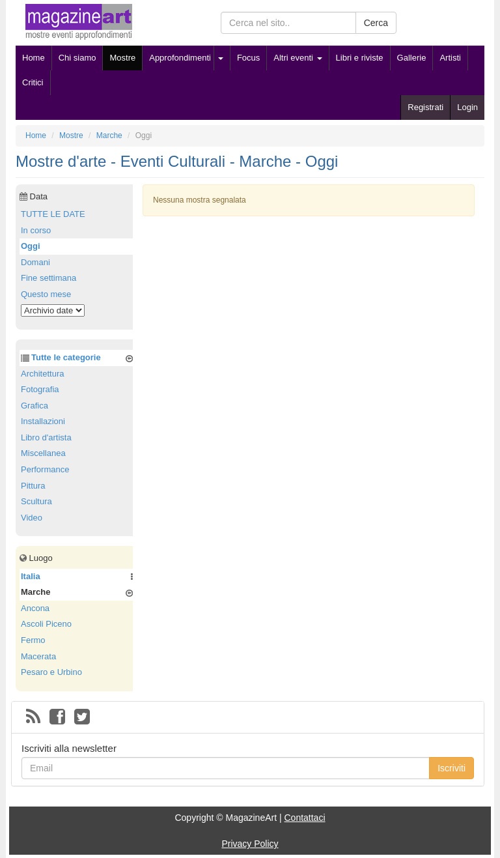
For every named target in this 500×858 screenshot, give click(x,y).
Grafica (34, 405)
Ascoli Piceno (46, 624)
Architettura (42, 374)
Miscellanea (43, 453)
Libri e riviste (359, 58)
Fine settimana (48, 278)
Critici (33, 82)
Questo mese (46, 294)
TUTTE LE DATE (53, 214)
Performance (45, 469)
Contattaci (304, 817)
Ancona (35, 608)
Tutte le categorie (66, 357)
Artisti (450, 58)
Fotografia (40, 389)
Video (31, 517)
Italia (30, 576)
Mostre (122, 58)
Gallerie (411, 58)
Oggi (30, 246)
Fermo (33, 640)
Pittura (33, 486)
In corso (36, 230)
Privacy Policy (249, 843)
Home (33, 58)
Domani (35, 262)
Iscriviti (451, 768)
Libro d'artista (46, 437)
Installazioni (43, 421)
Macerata (38, 656)
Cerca (376, 23)
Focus (248, 58)
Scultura (36, 501)
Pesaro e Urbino (51, 672)
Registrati (425, 107)
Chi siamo (77, 58)
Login (467, 107)
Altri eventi (297, 58)
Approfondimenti (180, 58)
